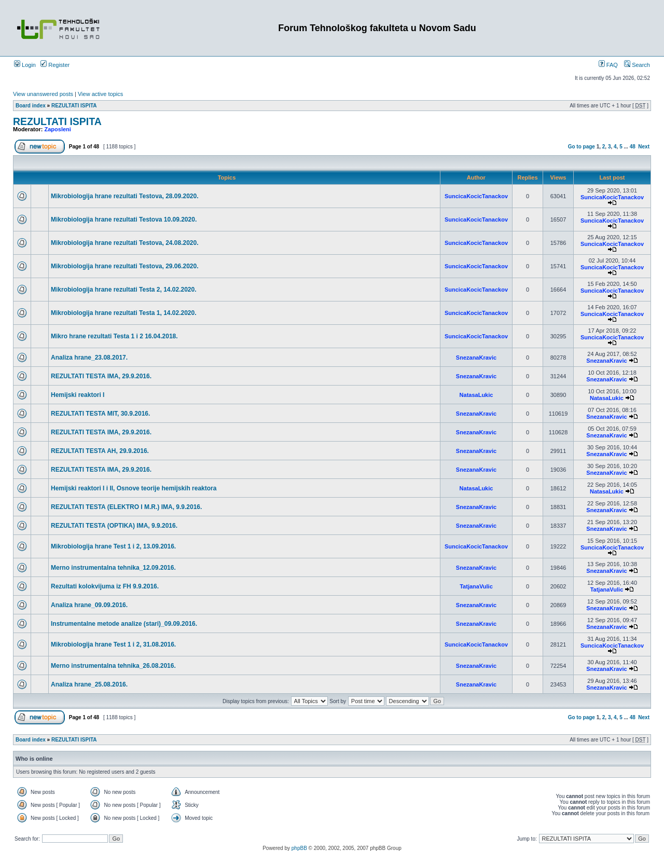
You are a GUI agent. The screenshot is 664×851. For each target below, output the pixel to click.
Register (55, 65)
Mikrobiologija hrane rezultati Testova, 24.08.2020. (125, 242)
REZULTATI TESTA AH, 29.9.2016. (100, 451)
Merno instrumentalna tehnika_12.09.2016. (113, 567)
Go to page (581, 146)
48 (632, 146)
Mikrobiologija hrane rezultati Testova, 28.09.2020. (125, 196)
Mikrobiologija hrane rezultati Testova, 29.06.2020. (125, 266)
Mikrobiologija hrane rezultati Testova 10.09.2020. (124, 219)
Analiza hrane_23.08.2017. (89, 357)
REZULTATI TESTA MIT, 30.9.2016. (100, 413)
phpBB (299, 848)
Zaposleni (58, 129)
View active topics (100, 94)
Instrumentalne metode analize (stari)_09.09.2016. (124, 623)
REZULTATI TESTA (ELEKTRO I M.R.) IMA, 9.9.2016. (126, 507)
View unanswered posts (43, 94)
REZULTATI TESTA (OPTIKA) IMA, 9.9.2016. (114, 525)
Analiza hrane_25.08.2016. (89, 684)
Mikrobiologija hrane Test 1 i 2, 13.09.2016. (113, 546)
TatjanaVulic (476, 586)
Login (25, 65)
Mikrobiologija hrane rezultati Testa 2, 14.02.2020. (124, 289)
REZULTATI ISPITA (74, 105)
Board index (31, 105)
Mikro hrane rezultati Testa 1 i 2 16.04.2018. (114, 336)
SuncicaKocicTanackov (476, 196)
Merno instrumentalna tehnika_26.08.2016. (113, 665)
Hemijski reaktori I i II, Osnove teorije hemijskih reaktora (133, 488)
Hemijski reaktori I (77, 395)
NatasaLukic (476, 395)
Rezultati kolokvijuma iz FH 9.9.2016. (105, 586)
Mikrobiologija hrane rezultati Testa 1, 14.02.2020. (124, 313)
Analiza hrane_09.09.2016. (89, 605)
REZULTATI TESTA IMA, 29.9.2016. (101, 376)
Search (637, 65)
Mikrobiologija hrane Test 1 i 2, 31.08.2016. (113, 644)
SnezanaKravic (476, 357)
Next (643, 146)
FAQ (608, 65)
